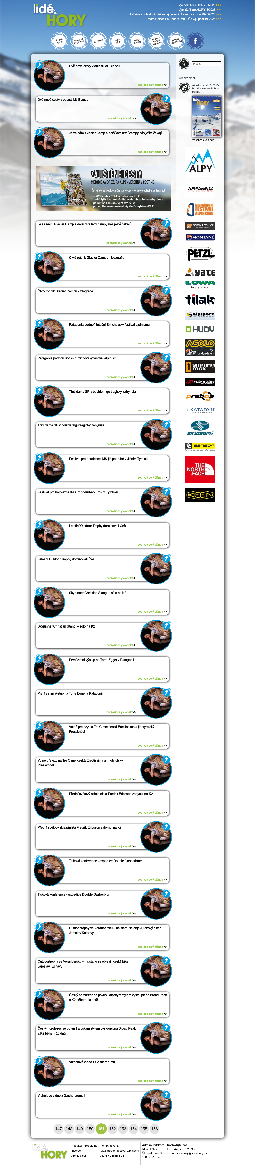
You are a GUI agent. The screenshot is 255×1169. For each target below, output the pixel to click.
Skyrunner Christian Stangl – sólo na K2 (97, 593)
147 (58, 1129)
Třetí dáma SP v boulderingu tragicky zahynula (102, 392)
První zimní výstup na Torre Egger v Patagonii (101, 660)
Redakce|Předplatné (84, 1145)
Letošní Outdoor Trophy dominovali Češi (97, 526)
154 (133, 1129)
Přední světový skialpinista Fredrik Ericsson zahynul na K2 (111, 794)
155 (144, 1129)
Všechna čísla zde (203, 139)
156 (154, 1129)
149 (79, 1129)
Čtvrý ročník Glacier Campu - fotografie (96, 257)
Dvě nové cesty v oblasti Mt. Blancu (94, 66)
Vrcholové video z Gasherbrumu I (92, 1062)
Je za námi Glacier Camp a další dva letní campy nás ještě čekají (115, 133)
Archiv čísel (78, 1155)
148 (69, 1129)
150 (90, 1129)
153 (123, 1129)
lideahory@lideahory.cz (192, 1153)
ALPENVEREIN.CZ (112, 1155)
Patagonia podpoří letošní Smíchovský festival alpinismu (109, 324)
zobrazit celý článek (152, 84)
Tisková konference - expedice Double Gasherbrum (105, 861)
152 (112, 1129)
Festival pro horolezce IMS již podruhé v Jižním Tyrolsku (109, 459)
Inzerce (76, 1150)
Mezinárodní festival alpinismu (119, 1150)
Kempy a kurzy (109, 1145)
